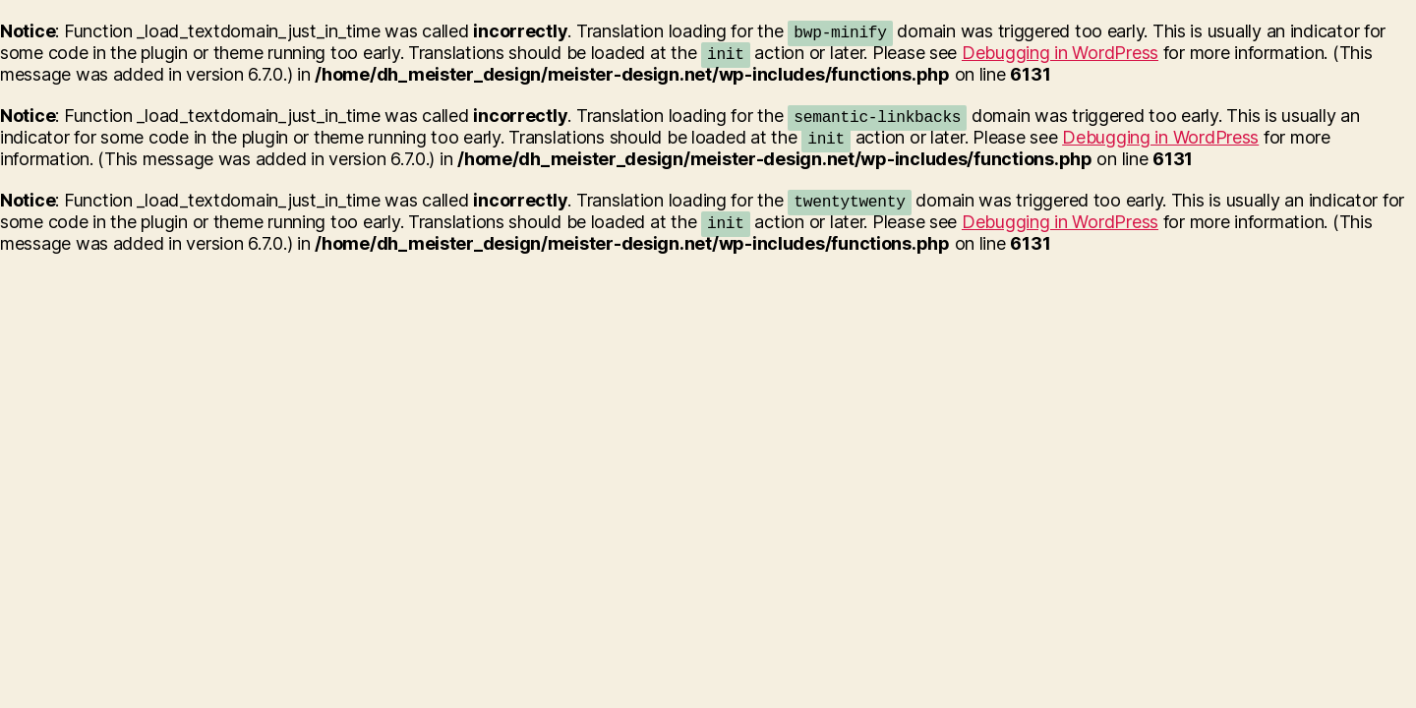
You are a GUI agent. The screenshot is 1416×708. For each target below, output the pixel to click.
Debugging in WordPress (1060, 52)
